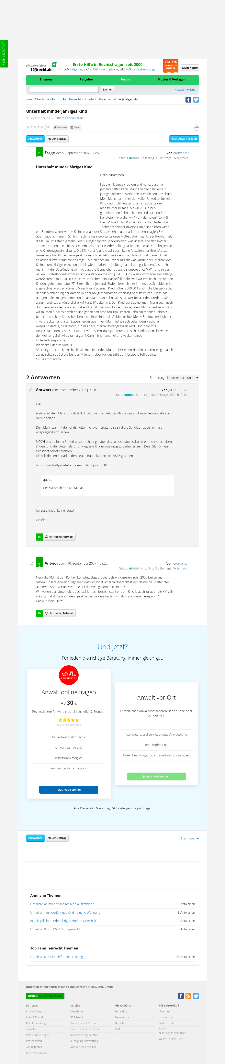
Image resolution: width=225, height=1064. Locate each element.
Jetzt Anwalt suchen (156, 776)
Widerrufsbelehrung (171, 1039)
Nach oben (190, 838)
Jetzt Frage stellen (69, 789)
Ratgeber (76, 69)
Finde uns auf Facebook (84, 1029)
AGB (117, 1029)
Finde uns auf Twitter (83, 1023)
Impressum (166, 1017)
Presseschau (34, 1041)
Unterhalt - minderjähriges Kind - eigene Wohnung (65, 912)
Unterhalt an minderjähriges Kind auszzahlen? (62, 904)
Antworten (35, 139)
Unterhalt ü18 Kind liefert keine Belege (57, 957)
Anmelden (32, 1029)
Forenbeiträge (108, 69)
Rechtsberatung (36, 1023)
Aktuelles (120, 1023)
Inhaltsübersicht (36, 1011)
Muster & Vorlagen (171, 79)
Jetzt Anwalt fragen (184, 139)
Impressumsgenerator (84, 1035)
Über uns (164, 1011)
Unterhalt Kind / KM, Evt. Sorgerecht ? (56, 929)
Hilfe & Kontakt (3, 54)
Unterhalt (90, 99)
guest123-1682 (178, 390)
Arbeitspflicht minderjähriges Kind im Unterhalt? (63, 921)
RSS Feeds (76, 1017)
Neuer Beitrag (57, 139)
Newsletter (77, 1011)
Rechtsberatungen (144, 69)
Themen (46, 79)
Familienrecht (72, 99)
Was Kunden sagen (38, 1035)
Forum (125, 79)
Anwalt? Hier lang (185, 90)
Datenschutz (166, 1023)
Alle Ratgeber (34, 1047)
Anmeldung (121, 1011)
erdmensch (181, 153)
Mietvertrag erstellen (83, 1047)
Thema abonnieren (70, 118)
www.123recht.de (37, 99)
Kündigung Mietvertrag (84, 1041)
